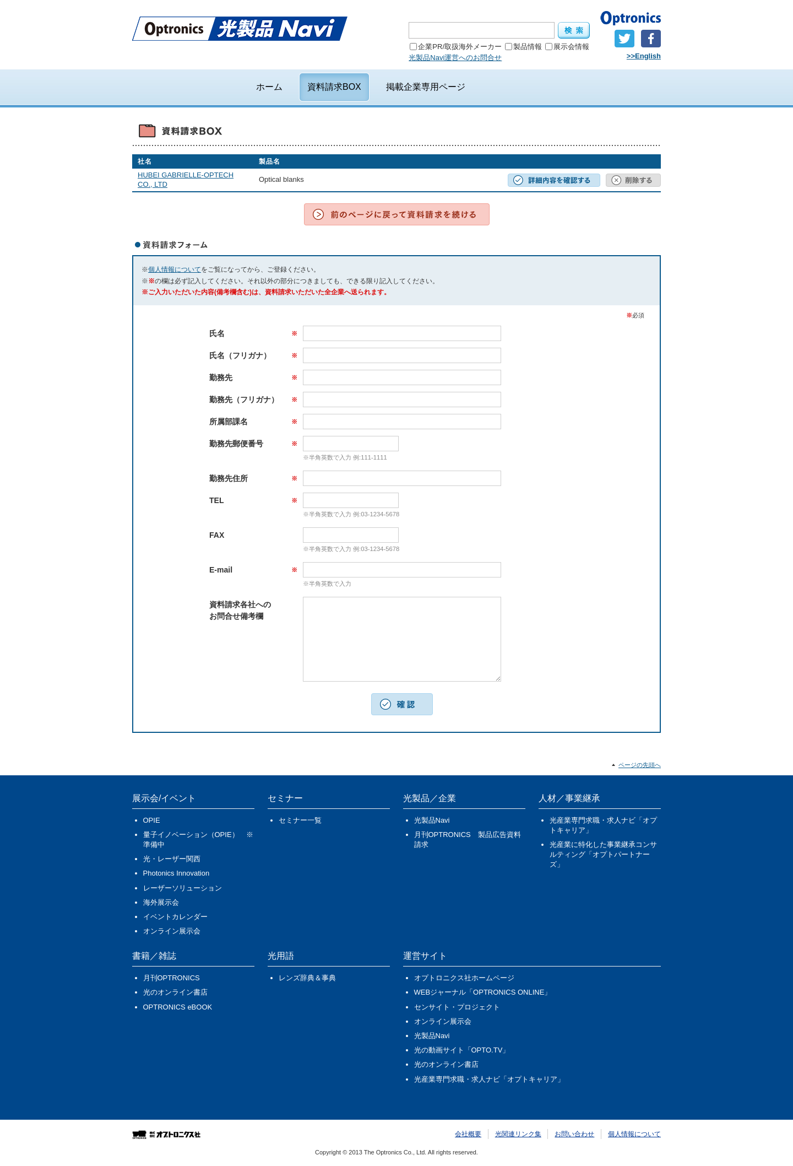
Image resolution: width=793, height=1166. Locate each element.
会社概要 (468, 1134)
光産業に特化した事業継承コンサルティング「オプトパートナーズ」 (603, 854)
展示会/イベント (164, 798)
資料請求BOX (334, 86)
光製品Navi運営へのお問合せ (455, 57)
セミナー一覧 (300, 820)
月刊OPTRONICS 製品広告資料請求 (467, 839)
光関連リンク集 (518, 1134)
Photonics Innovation (176, 873)
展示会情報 (567, 46)
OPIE (151, 820)
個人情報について (174, 269)
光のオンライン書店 (175, 992)
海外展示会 (161, 902)
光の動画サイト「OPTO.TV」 (462, 1050)
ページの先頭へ (639, 765)
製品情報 (523, 46)
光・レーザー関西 (171, 859)
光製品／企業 (429, 798)
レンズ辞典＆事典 (307, 978)
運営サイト (425, 955)
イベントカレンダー (175, 917)
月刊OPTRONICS (171, 978)
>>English (644, 56)
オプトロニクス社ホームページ (464, 978)
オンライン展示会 (171, 931)
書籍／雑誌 (154, 955)
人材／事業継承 (569, 798)
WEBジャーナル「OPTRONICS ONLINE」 (483, 992)
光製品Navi (432, 820)
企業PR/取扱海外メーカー (456, 46)
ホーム (269, 86)
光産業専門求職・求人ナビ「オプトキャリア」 (603, 825)
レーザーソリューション (182, 888)
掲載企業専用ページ (425, 86)
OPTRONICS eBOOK (178, 1007)
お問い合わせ (574, 1134)
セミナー (285, 798)
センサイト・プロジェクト (457, 1007)
